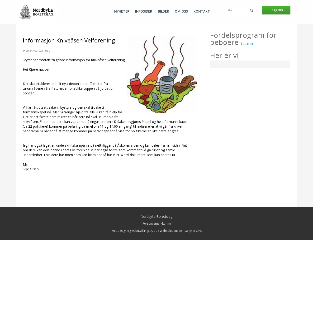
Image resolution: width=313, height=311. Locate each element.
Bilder (163, 11)
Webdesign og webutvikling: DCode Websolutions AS (146, 301)
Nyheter (121, 11)
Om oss (181, 11)
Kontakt (202, 11)
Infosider (143, 11)
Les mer (247, 114)
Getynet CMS (193, 301)
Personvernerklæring (156, 294)
